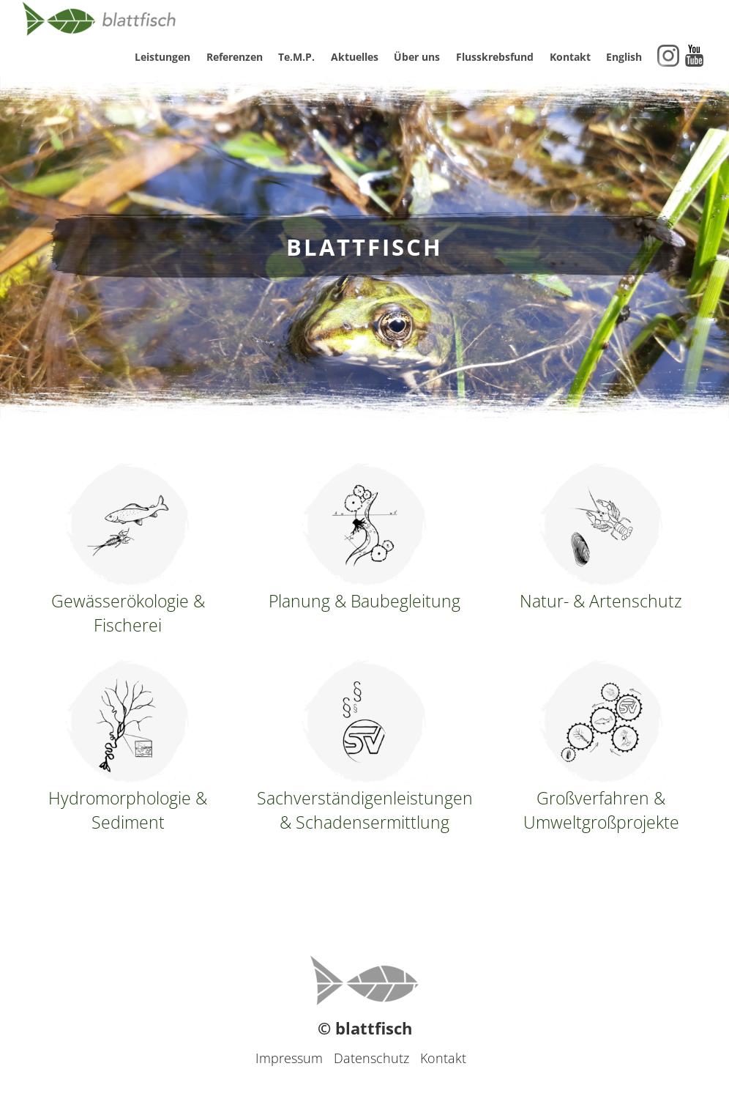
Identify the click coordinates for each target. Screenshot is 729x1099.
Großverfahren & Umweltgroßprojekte (601, 746)
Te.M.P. (296, 57)
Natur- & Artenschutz (601, 537)
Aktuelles (354, 57)
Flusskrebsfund (495, 57)
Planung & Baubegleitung (364, 537)
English (624, 57)
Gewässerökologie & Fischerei (128, 549)
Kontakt (570, 57)
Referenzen (234, 57)
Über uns (417, 57)
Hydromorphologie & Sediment (127, 746)
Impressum (289, 1058)
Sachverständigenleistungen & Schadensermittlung (364, 746)
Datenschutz (371, 1058)
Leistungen (162, 57)
